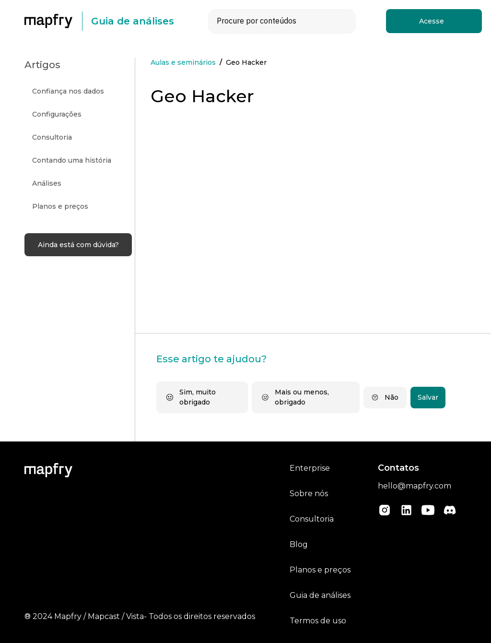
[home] (53, 21)
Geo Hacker (246, 62)
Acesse (431, 21)
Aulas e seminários (183, 62)
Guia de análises (320, 595)
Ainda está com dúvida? (78, 244)
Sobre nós (309, 493)
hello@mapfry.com (414, 485)
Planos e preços (320, 569)
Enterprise (310, 468)
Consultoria (312, 519)
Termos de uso (318, 620)
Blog (299, 544)
